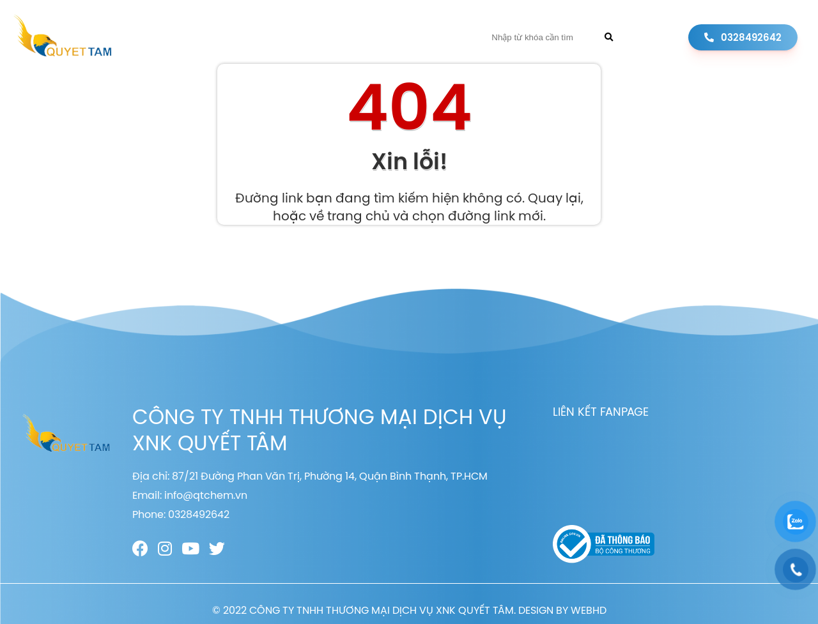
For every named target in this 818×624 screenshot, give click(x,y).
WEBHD (588, 610)
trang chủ (358, 215)
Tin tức (387, 37)
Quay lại (554, 197)
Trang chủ (191, 37)
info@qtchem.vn (205, 495)
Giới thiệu (261, 37)
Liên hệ (439, 37)
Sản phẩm (327, 37)
